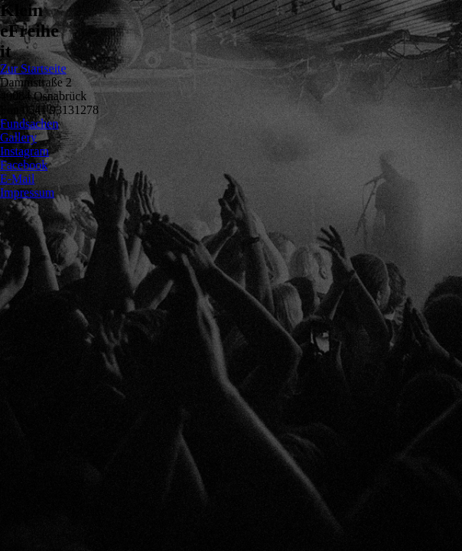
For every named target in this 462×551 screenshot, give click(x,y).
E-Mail (17, 178)
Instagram (24, 151)
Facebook (23, 164)
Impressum (27, 192)
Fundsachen (29, 123)
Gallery (18, 137)
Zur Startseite (33, 68)
